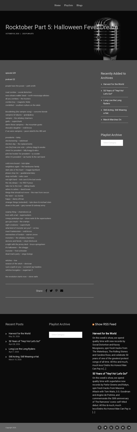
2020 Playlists (27, 34)
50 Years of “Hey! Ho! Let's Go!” (109, 373)
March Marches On (112, 119)
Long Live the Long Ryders (22, 349)
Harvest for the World (113, 84)
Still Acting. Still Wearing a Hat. (24, 356)
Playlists (68, 5)
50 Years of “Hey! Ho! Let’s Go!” (24, 341)
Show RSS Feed (105, 324)
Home (57, 5)
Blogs (80, 5)
